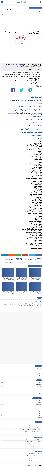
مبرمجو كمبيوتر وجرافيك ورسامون (32, 132)
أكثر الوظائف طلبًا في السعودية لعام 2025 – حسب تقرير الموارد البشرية (30, 427)
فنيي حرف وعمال (37, 138)
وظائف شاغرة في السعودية (31, 465)
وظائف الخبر (39, 406)
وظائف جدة (29, 106)
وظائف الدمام (20, 106)
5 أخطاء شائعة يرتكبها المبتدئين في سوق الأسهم (33, 443)
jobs (6, 262)
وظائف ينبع (39, 417)
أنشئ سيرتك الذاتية (36, 97)
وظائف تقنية (25, 262)
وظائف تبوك (39, 415)
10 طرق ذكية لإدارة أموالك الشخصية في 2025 (34, 453)
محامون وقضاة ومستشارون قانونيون (31, 129)
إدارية (19, 64)
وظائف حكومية (38, 373)
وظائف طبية (39, 388)
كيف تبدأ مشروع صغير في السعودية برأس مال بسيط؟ (32, 455)
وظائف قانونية (38, 393)
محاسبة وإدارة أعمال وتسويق (33, 119)
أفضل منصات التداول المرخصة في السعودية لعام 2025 (32, 441)
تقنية (10, 64)
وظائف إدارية (39, 7)
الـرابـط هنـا (11, 80)
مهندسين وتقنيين (37, 116)
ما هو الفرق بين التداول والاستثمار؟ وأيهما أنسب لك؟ (33, 439)
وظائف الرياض (32, 7)
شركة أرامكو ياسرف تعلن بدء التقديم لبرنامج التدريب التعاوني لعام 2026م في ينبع (36, 292)
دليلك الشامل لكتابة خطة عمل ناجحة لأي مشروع (33, 458)
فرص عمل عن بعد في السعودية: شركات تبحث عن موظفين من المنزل (30, 431)
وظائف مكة (39, 408)
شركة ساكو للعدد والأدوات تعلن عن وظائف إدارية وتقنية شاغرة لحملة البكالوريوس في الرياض (8, 278)
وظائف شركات (37, 110)
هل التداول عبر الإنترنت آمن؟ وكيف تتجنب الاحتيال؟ (33, 446)
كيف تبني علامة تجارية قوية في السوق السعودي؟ (33, 460)
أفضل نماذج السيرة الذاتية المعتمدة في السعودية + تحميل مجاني (31, 429)
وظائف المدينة (38, 409)
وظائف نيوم (39, 375)
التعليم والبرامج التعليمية (35, 122)
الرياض (19, 66)
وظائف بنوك (39, 371)
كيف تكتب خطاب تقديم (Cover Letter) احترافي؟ (33, 425)
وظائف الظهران (38, 413)
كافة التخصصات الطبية (35, 126)
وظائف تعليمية (38, 391)
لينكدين (33, 83)
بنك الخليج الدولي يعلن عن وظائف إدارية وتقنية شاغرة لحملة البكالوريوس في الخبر (8, 292)
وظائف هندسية (18, 110)
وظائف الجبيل (38, 411)
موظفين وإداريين (37, 135)
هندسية (15, 64)
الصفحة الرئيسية (12, 113)
